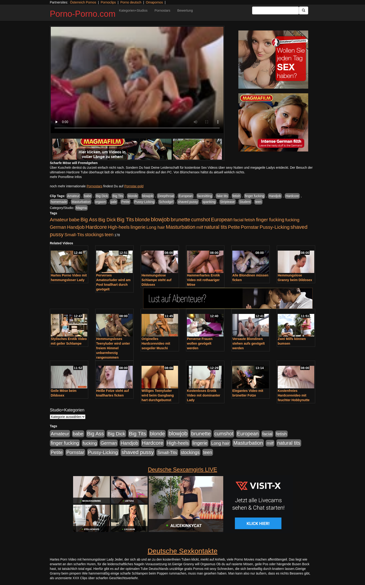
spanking (209, 202)
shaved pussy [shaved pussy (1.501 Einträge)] (138, 452)
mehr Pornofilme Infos (66, 177)
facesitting (204, 196)
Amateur (73, 196)
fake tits (222, 196)
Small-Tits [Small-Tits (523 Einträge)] (74, 234)
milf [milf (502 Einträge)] (199, 227)
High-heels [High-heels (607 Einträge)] (119, 227)
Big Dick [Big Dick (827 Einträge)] (107, 219)
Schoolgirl (166, 202)
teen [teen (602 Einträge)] (109, 234)
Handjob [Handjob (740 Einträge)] (75, 227)
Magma (81, 208)
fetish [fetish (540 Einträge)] (249, 219)
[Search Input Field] (275, 10)
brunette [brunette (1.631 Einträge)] (180, 219)
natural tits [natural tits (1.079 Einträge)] (215, 227)
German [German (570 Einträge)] (58, 227)
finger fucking (254, 196)
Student (244, 202)
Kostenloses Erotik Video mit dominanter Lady (203, 395)
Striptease (227, 202)
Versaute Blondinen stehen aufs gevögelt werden (248, 343)
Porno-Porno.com (82, 14)
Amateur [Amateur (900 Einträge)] (59, 219)
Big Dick (102, 196)
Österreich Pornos (83, 2)
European (186, 196)
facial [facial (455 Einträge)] (238, 219)
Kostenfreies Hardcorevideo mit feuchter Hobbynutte (294, 395)
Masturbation (81, 202)
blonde (133, 196)
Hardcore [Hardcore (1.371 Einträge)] (96, 227)
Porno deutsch (130, 2)
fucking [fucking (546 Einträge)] (292, 219)
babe (87, 196)
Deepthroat (166, 196)
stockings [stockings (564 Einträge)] (94, 234)
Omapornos (154, 2)
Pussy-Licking (144, 202)
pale (114, 202)
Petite (125, 202)
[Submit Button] (303, 10)
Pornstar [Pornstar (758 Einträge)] (250, 227)
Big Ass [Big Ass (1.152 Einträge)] (89, 219)
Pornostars (162, 10)
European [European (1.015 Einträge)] (222, 219)
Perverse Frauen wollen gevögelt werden (200, 343)
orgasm (100, 202)
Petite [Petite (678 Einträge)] (234, 227)
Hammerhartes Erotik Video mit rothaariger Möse (203, 279)
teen (258, 202)
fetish (236, 196)
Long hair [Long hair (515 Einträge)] (155, 227)
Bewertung (185, 10)
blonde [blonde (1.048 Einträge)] (142, 219)
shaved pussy (188, 202)
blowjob (147, 196)
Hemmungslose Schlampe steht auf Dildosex (156, 279)
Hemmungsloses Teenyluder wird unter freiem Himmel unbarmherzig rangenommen (113, 348)
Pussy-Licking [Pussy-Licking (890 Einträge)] (275, 227)
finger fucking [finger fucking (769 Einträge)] (270, 219)
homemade (59, 202)
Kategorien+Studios (133, 10)
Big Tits (117, 196)
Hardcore (292, 196)
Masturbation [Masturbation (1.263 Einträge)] (180, 227)
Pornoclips (108, 2)
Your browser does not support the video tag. (137, 80)
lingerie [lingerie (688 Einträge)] (137, 227)
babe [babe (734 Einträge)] (74, 219)
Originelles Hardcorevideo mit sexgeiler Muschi (156, 343)
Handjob (275, 196)
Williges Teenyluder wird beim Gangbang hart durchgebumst (158, 395)
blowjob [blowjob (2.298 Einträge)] (160, 219)
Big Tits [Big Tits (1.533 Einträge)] (125, 219)
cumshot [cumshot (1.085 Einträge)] (200, 219)
